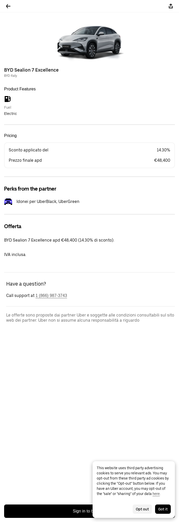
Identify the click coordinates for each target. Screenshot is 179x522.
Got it (163, 509)
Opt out (142, 509)
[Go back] (8, 6)
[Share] (171, 6)
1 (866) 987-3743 (51, 295)
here (156, 494)
